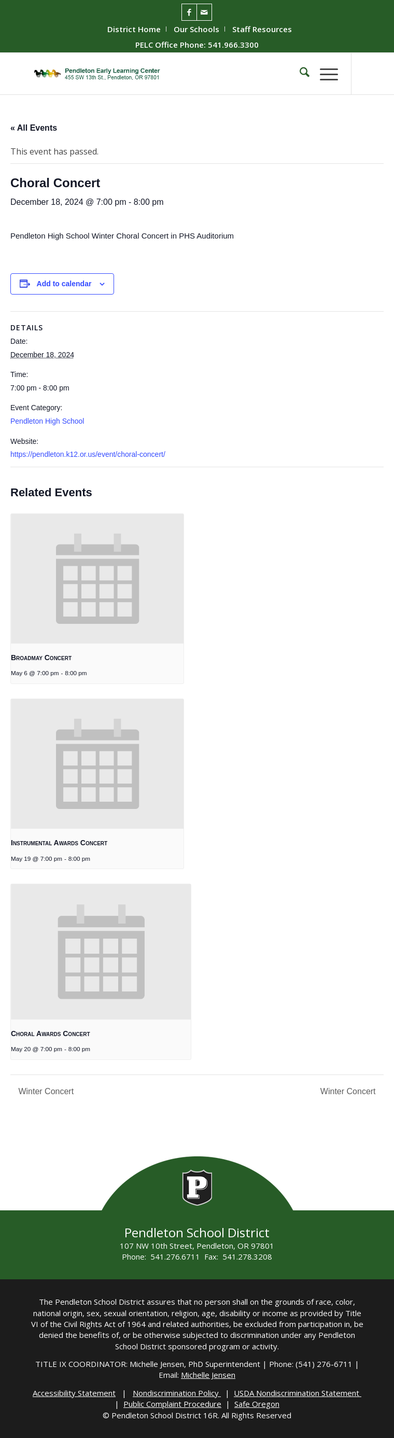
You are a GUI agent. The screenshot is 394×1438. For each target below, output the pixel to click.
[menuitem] (134, 29)
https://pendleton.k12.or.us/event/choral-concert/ (87, 454)
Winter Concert (45, 1091)
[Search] (299, 73)
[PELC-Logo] (164, 73)
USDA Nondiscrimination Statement (297, 1393)
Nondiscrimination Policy (177, 1393)
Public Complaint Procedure (172, 1404)
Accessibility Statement (74, 1393)
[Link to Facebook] (189, 12)
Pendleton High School (47, 421)
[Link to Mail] (204, 12)
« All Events (33, 127)
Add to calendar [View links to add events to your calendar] (64, 284)
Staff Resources (262, 29)
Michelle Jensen (208, 1375)
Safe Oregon (256, 1404)
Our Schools (196, 29)
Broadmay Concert (41, 657)
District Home (134, 29)
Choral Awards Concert (50, 1033)
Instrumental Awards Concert (59, 843)
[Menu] (323, 73)
